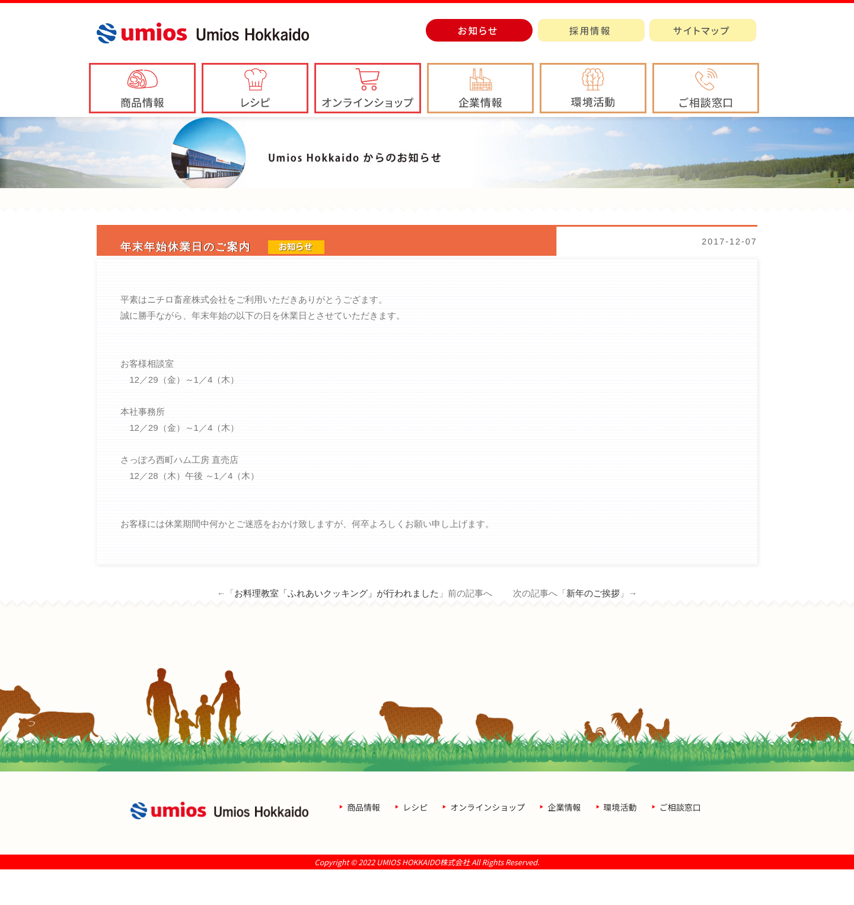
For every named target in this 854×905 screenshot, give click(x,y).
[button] (480, 88)
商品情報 (363, 843)
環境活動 (620, 843)
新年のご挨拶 (593, 629)
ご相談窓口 (680, 843)
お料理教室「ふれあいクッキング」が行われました (336, 629)
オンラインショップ (487, 843)
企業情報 (564, 843)
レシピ (415, 843)
